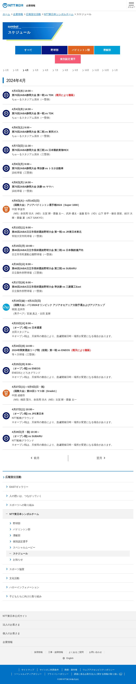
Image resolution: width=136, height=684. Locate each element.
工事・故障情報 (55, 652)
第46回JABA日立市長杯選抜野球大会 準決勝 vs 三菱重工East (46, 286)
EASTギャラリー (18, 486)
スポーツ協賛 (16, 569)
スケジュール (20, 553)
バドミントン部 (21, 529)
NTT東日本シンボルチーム (58, 14)
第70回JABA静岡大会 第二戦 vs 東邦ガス (35, 131)
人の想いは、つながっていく (25, 496)
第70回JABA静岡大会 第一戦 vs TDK (33, 95)
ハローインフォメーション (24, 587)
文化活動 (14, 578)
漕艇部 (16, 535)
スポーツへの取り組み (21, 505)
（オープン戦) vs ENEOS (26, 368)
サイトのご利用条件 (49, 670)
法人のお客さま (11, 624)
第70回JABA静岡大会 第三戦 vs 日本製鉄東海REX (40, 150)
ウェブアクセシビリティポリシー (99, 670)
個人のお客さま (11, 633)
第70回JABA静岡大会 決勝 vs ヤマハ (32, 186)
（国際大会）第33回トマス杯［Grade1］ (35, 391)
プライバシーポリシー (58, 674)
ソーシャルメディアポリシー (28, 674)
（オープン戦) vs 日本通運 (27, 327)
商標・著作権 (70, 670)
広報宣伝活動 (33, 14)
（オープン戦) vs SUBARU (27, 436)
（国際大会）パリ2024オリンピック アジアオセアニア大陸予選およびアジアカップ (58, 305)
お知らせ (18, 559)
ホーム (6, 14)
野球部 (16, 523)
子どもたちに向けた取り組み (25, 596)
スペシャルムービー (24, 547)
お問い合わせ (95, 652)
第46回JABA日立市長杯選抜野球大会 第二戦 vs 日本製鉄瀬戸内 (47, 250)
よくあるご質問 (76, 652)
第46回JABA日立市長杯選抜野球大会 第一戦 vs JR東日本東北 (46, 231)
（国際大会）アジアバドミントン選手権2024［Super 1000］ (46, 205)
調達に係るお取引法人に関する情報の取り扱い (98, 674)
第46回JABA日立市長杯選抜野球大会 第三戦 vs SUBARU (44, 268)
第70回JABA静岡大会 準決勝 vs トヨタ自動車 (37, 168)
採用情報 (38, 652)
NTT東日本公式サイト (15, 615)
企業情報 (18, 14)
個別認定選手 (20, 541)
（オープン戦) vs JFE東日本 (28, 413)
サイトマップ (27, 670)
